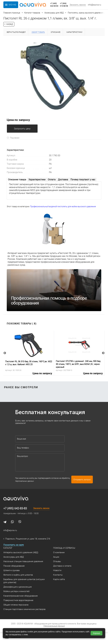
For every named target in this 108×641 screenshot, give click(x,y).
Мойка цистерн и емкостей (16, 591)
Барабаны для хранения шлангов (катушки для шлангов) (24, 581)
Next (103, 353)
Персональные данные (54, 626)
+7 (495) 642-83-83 (15, 508)
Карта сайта (59, 579)
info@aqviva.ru (94, 5)
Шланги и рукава (11, 570)
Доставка (63, 179)
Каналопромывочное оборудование (20, 596)
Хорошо (96, 633)
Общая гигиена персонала (15, 605)
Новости (57, 570)
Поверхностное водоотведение (18, 600)
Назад (9, 24)
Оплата (52, 179)
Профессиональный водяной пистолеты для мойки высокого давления (63, 206)
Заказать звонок (78, 4)
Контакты (58, 575)
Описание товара (17, 179)
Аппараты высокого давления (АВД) (20, 552)
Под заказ (13, 138)
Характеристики (37, 179)
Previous (4, 353)
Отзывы (57, 561)
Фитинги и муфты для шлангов (18, 575)
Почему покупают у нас (82, 179)
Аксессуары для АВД (13, 557)
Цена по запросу (18, 120)
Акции (56, 557)
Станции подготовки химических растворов (24, 609)
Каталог (7, 548)
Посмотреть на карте (13, 545)
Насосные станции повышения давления (23, 561)
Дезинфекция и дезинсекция (17, 587)
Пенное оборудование (14, 566)
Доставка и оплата (62, 566)
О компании (59, 552)
